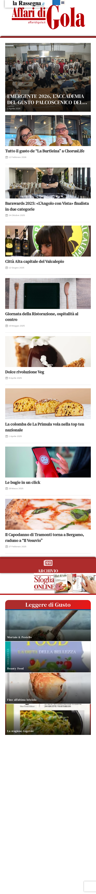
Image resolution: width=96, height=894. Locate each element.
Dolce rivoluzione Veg (24, 372)
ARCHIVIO (48, 571)
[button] (62, 2)
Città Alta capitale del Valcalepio (34, 261)
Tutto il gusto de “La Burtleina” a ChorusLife (44, 151)
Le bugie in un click (22, 482)
